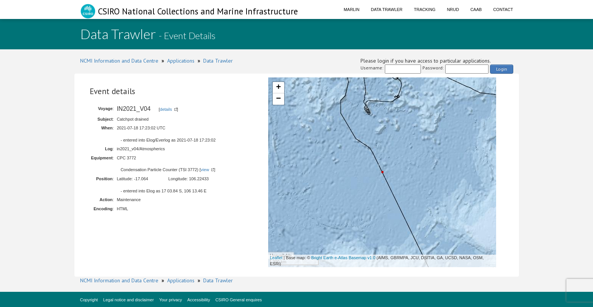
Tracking (425, 9)
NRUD (453, 9)
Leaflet (276, 257)
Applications (181, 60)
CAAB (476, 9)
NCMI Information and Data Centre (119, 60)
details (166, 109)
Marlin (352, 9)
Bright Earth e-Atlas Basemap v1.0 (343, 257)
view (205, 169)
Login (501, 69)
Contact (503, 9)
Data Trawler (386, 9)
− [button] (278, 99)
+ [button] (278, 87)
